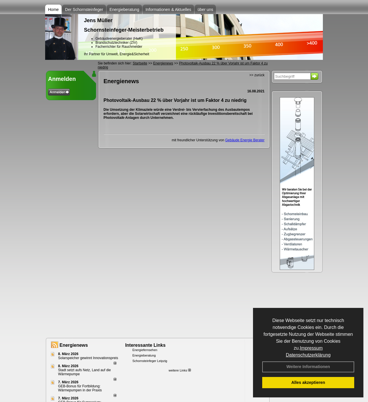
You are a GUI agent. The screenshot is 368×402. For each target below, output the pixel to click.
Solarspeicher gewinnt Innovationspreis (88, 358)
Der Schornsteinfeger (84, 9)
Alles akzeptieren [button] (308, 382)
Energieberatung (124, 9)
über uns (205, 9)
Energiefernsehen (144, 350)
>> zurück (256, 75)
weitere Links (179, 370)
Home (53, 9)
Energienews (74, 345)
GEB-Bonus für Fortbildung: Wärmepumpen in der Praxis (80, 388)
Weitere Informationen (308, 366)
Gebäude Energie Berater (244, 140)
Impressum (311, 348)
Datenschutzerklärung (308, 355)
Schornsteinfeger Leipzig (149, 361)
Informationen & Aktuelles (168, 9)
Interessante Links (145, 345)
